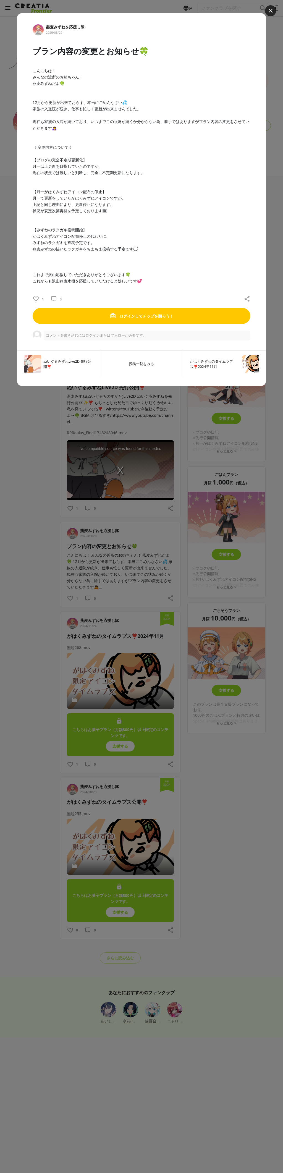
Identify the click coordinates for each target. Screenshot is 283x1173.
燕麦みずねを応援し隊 (65, 27)
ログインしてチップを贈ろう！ (141, 316)
